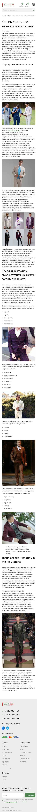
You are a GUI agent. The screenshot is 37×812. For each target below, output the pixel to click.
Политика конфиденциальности (12, 810)
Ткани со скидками (8, 768)
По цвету (4, 755)
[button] (34, 10)
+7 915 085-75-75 (11, 711)
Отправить (30, 795)
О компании (24, 746)
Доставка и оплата (26, 752)
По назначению (7, 752)
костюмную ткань (13, 130)
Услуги (22, 749)
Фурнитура (5, 762)
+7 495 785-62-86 (11, 718)
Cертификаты (6, 758)
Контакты (23, 762)
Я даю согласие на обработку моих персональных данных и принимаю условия (19, 801)
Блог (3, 783)
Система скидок (25, 758)
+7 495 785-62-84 (11, 714)
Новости (4, 777)
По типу (4, 746)
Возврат (22, 755)
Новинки (4, 765)
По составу (5, 749)
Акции (4, 780)
